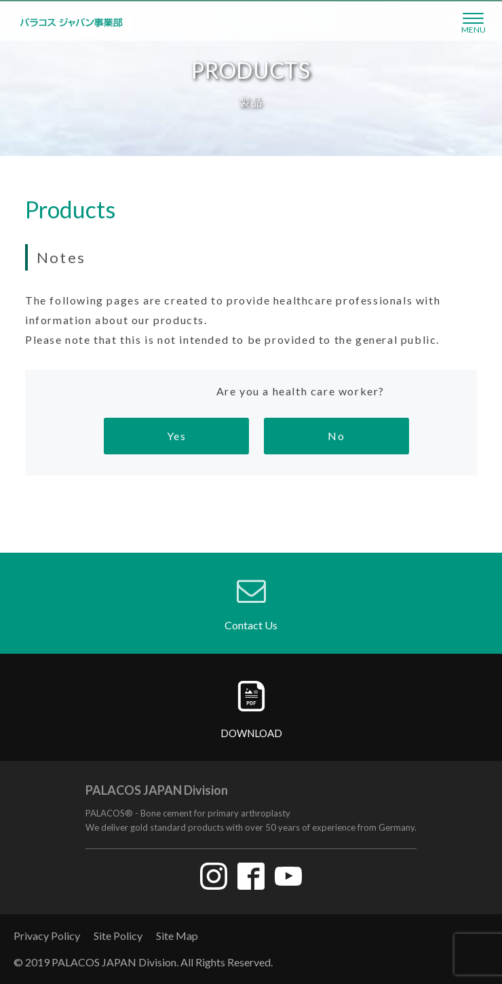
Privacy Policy (47, 935)
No (336, 435)
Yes (177, 435)
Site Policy (118, 935)
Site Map (177, 935)
